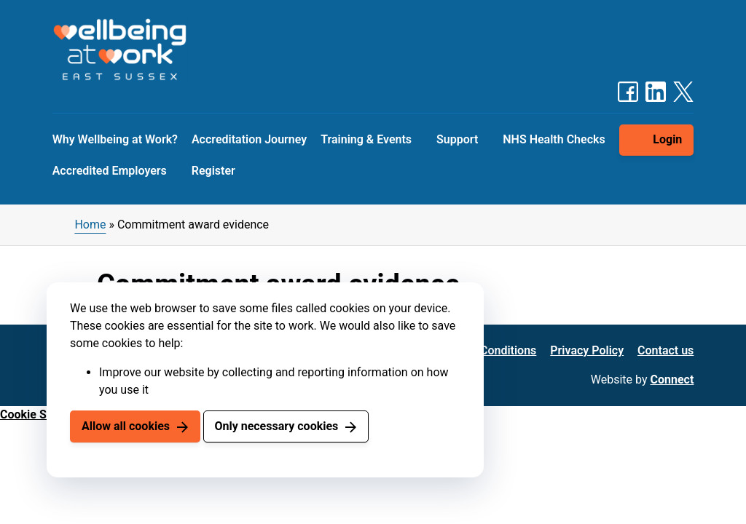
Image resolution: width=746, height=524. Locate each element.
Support (457, 139)
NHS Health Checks (554, 139)
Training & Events (366, 139)
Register (213, 171)
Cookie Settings (41, 414)
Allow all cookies (126, 426)
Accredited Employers (109, 171)
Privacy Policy (587, 350)
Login (667, 139)
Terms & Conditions (484, 350)
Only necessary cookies (276, 426)
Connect (672, 379)
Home (90, 224)
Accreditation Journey (249, 139)
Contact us (665, 350)
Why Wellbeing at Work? (115, 139)
